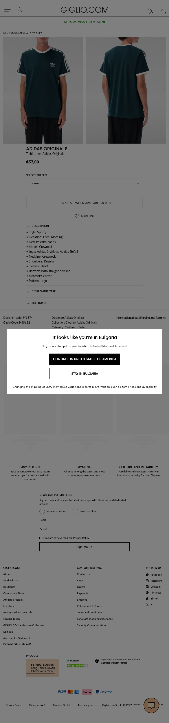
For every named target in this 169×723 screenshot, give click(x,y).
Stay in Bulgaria (84, 374)
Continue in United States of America (84, 359)
